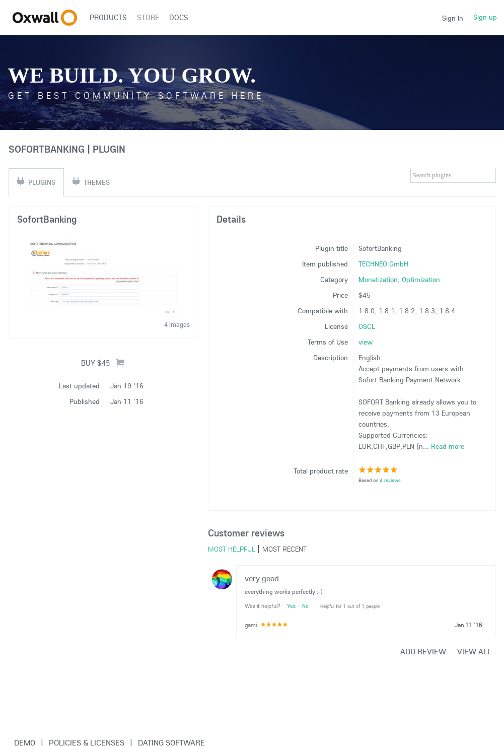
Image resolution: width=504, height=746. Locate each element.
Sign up (485, 17)
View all (474, 651)
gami (251, 625)
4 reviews (390, 480)
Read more (447, 446)
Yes (291, 605)
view (365, 342)
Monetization (378, 279)
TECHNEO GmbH (383, 263)
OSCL (366, 326)
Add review (423, 651)
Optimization (421, 279)
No (305, 605)
